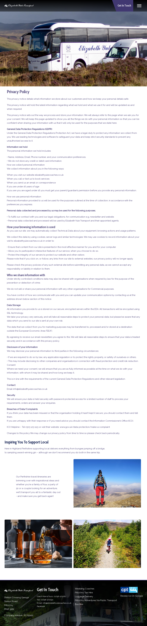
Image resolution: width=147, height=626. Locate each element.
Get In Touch (124, 5)
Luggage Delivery (84, 596)
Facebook (41, 606)
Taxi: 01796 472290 (45, 600)
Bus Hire (79, 604)
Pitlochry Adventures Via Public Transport (96, 600)
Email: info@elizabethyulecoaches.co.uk (54, 603)
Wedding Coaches (84, 588)
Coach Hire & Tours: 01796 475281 (51, 596)
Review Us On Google (131, 596)
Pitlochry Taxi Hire (84, 592)
